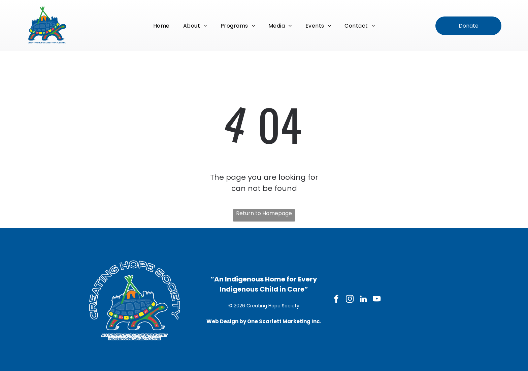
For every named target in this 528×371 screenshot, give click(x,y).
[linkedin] (363, 299)
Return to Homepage (264, 213)
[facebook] (336, 299)
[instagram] (350, 299)
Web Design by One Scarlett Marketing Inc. (263, 321)
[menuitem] (161, 25)
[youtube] (377, 299)
